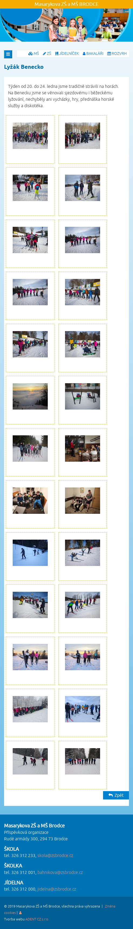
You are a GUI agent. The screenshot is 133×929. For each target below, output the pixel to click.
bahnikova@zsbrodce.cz (60, 872)
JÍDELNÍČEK (67, 53)
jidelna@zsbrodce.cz (56, 889)
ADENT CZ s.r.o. (37, 919)
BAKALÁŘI (93, 53)
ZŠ (47, 53)
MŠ (33, 53)
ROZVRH (117, 53)
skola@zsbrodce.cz (55, 855)
